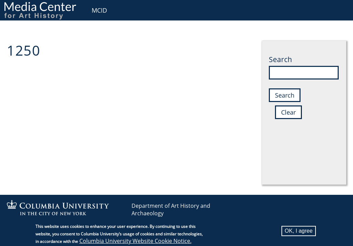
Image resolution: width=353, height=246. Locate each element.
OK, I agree (299, 232)
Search (280, 59)
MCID (99, 10)
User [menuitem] (340, 9)
